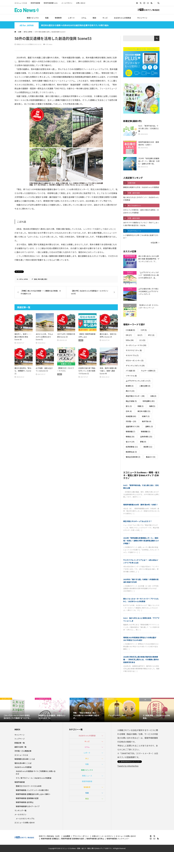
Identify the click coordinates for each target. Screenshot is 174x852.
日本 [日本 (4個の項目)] (129, 411)
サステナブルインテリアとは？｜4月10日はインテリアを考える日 (140, 561)
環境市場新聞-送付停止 (24, 802)
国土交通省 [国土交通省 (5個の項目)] (131, 401)
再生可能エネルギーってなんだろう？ (137, 521)
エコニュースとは (20, 3)
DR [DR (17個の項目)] (129, 335)
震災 (45, 279)
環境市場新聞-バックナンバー (118, 838)
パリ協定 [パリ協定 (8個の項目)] (130, 370)
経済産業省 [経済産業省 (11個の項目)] (132, 447)
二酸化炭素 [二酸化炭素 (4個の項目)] (144, 386)
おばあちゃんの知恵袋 (122, 18)
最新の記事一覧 (20, 747)
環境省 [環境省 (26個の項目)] (130, 436)
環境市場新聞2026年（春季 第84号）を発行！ (140, 504)
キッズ (105, 18)
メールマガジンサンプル (25, 818)
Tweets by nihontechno (127, 765)
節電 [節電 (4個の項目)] (143, 441)
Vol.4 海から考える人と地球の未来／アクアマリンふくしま (141, 619)
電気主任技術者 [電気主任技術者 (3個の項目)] (133, 457)
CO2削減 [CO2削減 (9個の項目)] (130, 330)
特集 (87, 764)
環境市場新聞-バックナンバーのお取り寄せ (32, 790)
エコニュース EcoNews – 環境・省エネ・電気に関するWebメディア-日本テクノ (141, 475)
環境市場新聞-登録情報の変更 (27, 798)
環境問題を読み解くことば (24, 759)
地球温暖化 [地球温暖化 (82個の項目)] (149, 401)
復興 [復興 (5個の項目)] (152, 406)
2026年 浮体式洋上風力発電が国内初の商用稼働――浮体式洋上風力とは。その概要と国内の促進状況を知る (141, 659)
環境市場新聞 (35, 3)
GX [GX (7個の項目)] (140, 335)
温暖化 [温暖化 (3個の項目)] (149, 426)
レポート (71, 18)
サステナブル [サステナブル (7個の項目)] (132, 355)
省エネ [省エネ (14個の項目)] (130, 441)
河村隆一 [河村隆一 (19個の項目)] (131, 421)
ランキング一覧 (20, 810)
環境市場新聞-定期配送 (50, 838)
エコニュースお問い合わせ (24, 822)
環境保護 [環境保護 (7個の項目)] (130, 431)
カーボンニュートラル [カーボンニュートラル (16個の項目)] (136, 345)
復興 (35, 279)
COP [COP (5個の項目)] (144, 330)
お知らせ (95, 836)
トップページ (19, 738)
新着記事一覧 (19, 743)
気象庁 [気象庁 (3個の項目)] (145, 416)
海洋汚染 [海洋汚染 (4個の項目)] (146, 421)
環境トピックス (33, 18)
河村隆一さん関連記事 (22, 751)
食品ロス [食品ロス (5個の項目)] (150, 457)
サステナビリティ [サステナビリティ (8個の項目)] (134, 350)
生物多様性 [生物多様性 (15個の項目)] (146, 436)
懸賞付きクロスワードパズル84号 (28, 786)
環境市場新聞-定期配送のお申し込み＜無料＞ (33, 794)
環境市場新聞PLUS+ (51, 3)
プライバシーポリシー (80, 836)
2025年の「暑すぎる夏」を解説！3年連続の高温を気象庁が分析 (141, 580)
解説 (94, 18)
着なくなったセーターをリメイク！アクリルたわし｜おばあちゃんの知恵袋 (141, 600)
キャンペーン (142, 18)
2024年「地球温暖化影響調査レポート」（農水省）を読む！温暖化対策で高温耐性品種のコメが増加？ (141, 541)
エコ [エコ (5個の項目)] (142, 340)
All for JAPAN (27, 25)
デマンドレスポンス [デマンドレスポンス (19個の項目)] (135, 365)
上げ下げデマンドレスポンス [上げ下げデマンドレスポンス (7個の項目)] (138, 381)
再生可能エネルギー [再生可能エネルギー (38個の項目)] (135, 396)
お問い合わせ (80, 3)
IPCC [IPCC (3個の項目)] (151, 335)
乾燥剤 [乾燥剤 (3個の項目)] (129, 386)
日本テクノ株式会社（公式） (50, 836)
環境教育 (58, 18)
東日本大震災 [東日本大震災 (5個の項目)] (144, 411)
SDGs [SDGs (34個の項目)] (130, 340)
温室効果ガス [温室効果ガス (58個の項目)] (132, 426)
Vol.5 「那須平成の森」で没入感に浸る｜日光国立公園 (141, 486)
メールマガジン (66, 3)
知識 (46, 18)
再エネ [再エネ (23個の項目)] (130, 391)
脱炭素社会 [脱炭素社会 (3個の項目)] (131, 452)
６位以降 (154, 242)
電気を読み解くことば (22, 763)
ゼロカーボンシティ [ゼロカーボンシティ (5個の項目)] (134, 360)
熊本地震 (41, 279)
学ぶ (87, 758)
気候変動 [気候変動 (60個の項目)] (131, 416)
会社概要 (66, 836)
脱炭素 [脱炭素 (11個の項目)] (148, 447)
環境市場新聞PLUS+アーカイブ (28, 806)
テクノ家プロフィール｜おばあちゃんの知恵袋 (33, 778)
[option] (17, 710)
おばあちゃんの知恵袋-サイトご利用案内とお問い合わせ (35, 772)
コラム (83, 18)
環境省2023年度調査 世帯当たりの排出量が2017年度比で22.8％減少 (139, 638)
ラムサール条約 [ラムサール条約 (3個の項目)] (148, 370)
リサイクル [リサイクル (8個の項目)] (131, 375)
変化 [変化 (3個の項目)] (129, 406)
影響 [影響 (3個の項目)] (140, 406)
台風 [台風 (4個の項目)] (153, 396)
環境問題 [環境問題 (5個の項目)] (145, 431)
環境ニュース (87, 775)
